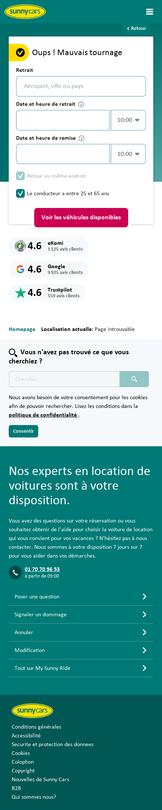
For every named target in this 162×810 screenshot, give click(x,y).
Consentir (23, 431)
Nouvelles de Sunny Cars (40, 779)
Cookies (21, 753)
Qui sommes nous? (34, 797)
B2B (16, 788)
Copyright (23, 771)
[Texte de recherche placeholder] (64, 379)
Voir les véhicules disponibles (81, 217)
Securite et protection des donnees (53, 744)
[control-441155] (63, 120)
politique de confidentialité (43, 415)
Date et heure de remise (50, 138)
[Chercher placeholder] (134, 379)
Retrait (24, 70)
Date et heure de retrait (50, 104)
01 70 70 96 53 (42, 569)
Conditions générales (36, 727)
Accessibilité (26, 735)
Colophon (23, 762)
